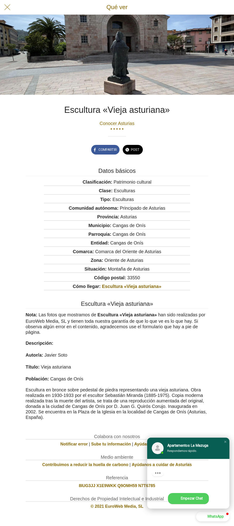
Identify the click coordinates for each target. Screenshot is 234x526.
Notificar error (74, 444)
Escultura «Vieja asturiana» (131, 286)
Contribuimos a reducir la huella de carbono (85, 464)
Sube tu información (111, 444)
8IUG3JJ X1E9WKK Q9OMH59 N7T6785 (117, 485)
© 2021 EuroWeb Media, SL (117, 506)
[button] (225, 441)
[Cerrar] (7, 7)
